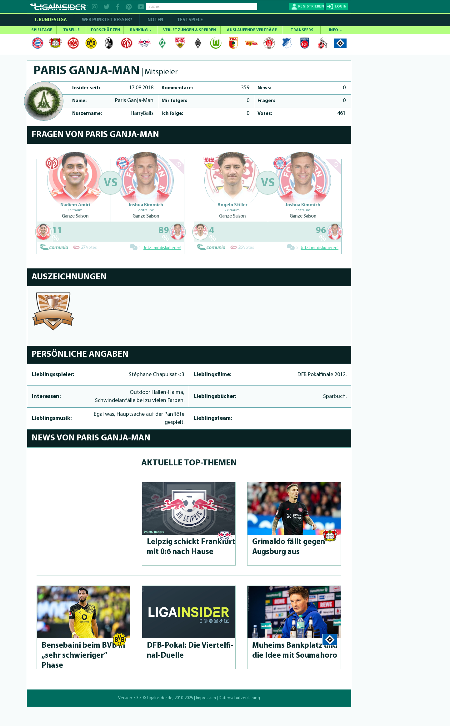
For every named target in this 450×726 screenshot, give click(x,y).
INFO (335, 30)
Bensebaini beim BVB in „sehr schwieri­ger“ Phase (83, 656)
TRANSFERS (302, 30)
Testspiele (189, 20)
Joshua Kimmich (145, 205)
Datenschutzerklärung (239, 698)
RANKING (141, 30)
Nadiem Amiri (75, 205)
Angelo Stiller (233, 205)
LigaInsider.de (159, 698)
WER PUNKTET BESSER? (107, 20)
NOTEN (155, 20)
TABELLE (71, 30)
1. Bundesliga (50, 20)
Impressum (206, 698)
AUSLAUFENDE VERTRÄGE (252, 30)
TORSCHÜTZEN (105, 30)
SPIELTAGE (41, 30)
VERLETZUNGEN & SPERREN (189, 30)
